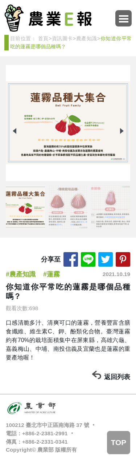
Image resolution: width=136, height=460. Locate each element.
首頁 (43, 38)
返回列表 (117, 377)
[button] (122, 131)
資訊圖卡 (62, 38)
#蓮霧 (51, 274)
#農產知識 (21, 274)
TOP (118, 442)
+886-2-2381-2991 (44, 433)
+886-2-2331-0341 (44, 442)
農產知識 (86, 38)
